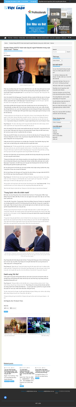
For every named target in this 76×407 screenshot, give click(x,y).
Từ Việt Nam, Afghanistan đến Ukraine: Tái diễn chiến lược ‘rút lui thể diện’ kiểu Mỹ (62, 76)
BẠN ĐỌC (58, 38)
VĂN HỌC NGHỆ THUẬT (43, 38)
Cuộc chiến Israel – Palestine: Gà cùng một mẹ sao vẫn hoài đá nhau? (15, 326)
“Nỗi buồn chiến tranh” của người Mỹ (61, 85)
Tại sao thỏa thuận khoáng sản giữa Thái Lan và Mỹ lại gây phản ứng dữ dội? (61, 70)
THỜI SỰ (15, 38)
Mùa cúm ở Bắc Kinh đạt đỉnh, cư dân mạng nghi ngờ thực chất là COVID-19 (62, 107)
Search (55, 49)
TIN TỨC (10, 38)
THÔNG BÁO (22, 38)
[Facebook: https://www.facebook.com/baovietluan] (5, 397)
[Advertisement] (27, 349)
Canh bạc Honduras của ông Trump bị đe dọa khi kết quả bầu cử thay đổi (56, 1)
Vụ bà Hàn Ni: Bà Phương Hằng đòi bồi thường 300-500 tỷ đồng (39, 326)
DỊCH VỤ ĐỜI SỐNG (31, 38)
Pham (6, 53)
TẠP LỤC (52, 38)
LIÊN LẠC (64, 38)
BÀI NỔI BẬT (7, 381)
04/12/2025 (7, 367)
